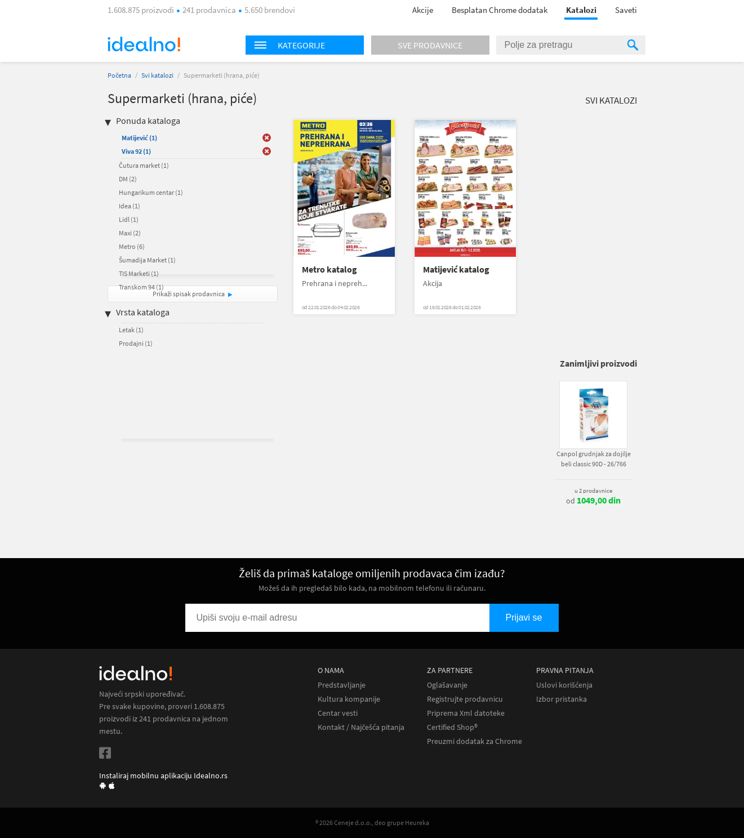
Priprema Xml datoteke (466, 713)
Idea (129, 206)
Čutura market (144, 165)
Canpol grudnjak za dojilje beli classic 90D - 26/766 (593, 458)
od (593, 501)
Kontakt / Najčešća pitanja (361, 727)
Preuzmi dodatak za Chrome (474, 741)
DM (128, 179)
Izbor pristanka (561, 699)
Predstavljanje (342, 685)
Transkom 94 (141, 287)
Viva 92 (136, 151)
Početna (119, 75)
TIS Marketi (139, 273)
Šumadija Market (147, 260)
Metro (132, 246)
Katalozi (581, 10)
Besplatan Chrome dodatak (499, 10)
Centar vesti (338, 713)
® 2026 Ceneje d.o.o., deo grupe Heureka (372, 822)
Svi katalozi (157, 75)
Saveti (626, 10)
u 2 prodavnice (593, 490)
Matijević (139, 137)
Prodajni (136, 343)
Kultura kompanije (349, 699)
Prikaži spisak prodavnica (189, 293)
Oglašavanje (447, 685)
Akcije (422, 10)
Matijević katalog (456, 269)
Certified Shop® (452, 727)
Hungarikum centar (151, 192)
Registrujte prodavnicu (465, 699)
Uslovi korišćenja (564, 685)
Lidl (129, 219)
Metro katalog (329, 269)
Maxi (130, 233)
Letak (131, 330)
